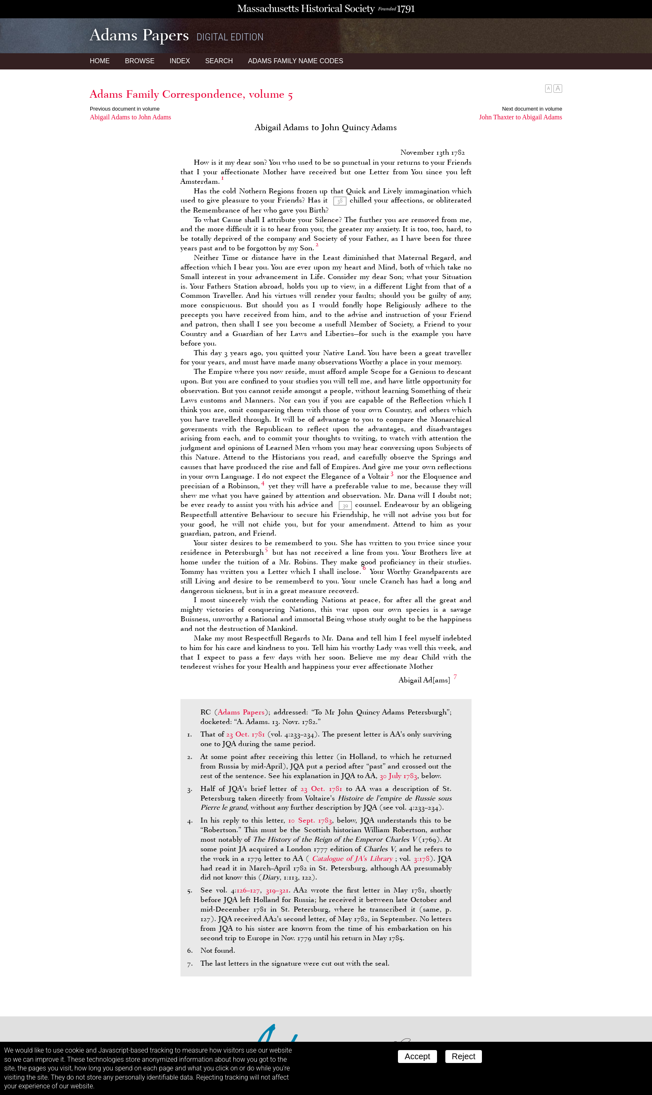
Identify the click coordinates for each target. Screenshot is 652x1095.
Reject (464, 1056)
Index (180, 60)
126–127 (248, 890)
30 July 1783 (398, 775)
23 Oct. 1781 (245, 734)
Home (100, 60)
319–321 (277, 890)
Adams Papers (241, 712)
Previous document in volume (125, 109)
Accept (417, 1056)
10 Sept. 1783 (310, 820)
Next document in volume (532, 109)
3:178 (422, 858)
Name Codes (295, 60)
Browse (139, 60)
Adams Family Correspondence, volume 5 (191, 94)
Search (219, 60)
